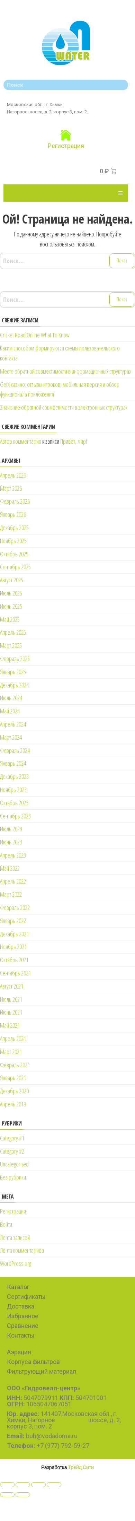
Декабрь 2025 (14, 527)
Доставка (20, 1306)
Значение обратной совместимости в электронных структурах (64, 407)
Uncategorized (14, 1164)
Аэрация (19, 1352)
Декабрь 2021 (14, 934)
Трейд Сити (81, 1467)
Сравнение (22, 1325)
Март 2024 (11, 737)
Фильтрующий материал (41, 1371)
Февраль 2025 (15, 658)
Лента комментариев (22, 1250)
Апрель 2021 (13, 1038)
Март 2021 (11, 1052)
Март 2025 (11, 645)
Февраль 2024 (15, 750)
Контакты (21, 1335)
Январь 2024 (13, 763)
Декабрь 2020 (14, 1091)
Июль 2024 (11, 698)
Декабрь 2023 (14, 776)
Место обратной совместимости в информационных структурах (65, 371)
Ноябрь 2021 (13, 946)
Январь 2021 (13, 1078)
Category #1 (12, 1138)
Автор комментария (20, 441)
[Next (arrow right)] (23, 1494)
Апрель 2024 (13, 724)
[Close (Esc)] (7, 1484)
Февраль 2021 (15, 1065)
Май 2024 (10, 711)
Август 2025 (11, 580)
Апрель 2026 (13, 475)
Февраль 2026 (15, 501)
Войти (6, 1224)
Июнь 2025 (11, 606)
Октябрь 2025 (14, 554)
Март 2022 (11, 894)
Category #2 (12, 1151)
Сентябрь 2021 (15, 973)
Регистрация (66, 145)
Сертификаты (26, 1296)
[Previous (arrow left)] (7, 1494)
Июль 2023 (11, 829)
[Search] (121, 85)
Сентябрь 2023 (15, 816)
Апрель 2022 (13, 881)
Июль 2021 (11, 999)
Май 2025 (10, 619)
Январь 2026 (13, 514)
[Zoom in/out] (54, 1484)
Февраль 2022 (15, 907)
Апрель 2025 (13, 632)
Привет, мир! (73, 441)
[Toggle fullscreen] (38, 1484)
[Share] (23, 1484)
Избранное (22, 1316)
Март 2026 (11, 488)
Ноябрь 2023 (13, 789)
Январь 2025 (13, 672)
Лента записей (15, 1237)
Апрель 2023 (13, 855)
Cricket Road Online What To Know (35, 335)
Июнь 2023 (11, 842)
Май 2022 (10, 868)
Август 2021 (11, 986)
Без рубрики (13, 1177)
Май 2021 (10, 1025)
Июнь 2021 (11, 1012)
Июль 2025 (11, 593)
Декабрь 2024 (14, 685)
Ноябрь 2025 (13, 541)
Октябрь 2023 (14, 803)
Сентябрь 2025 (15, 567)
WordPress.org (15, 1263)
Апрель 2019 (13, 1104)
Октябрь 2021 (14, 960)
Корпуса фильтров (33, 1361)
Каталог (18, 1286)
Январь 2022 (13, 920)
